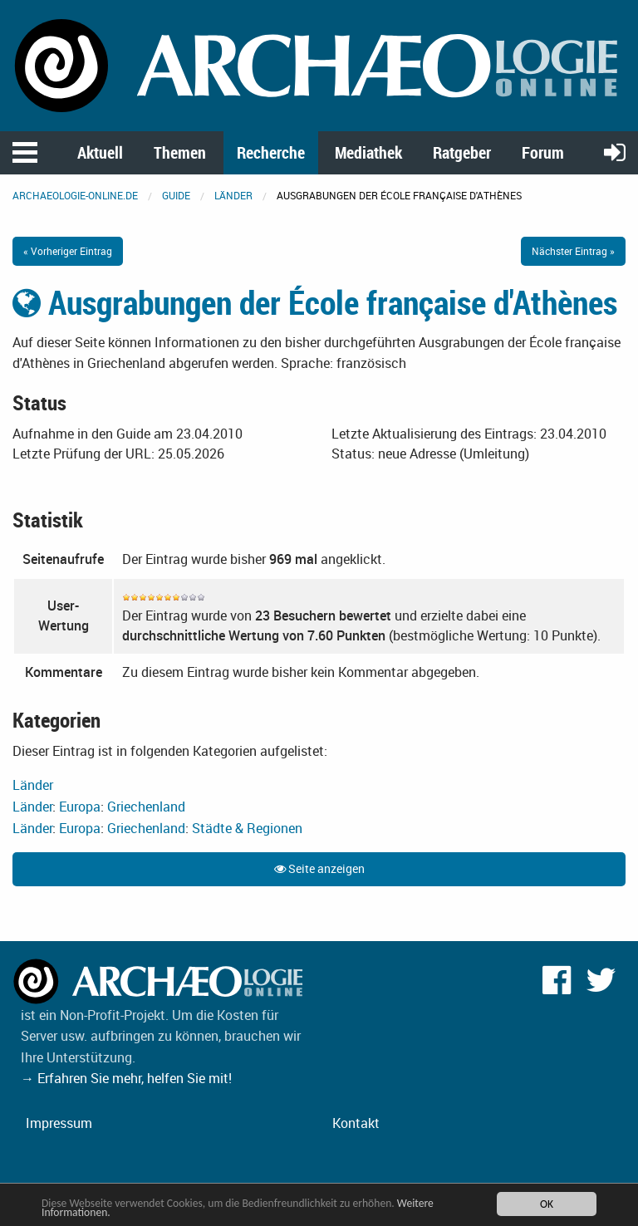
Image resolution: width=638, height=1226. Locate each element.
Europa (80, 806)
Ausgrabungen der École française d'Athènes (314, 302)
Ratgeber (462, 152)
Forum (543, 152)
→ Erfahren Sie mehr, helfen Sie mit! (126, 1078)
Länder (233, 195)
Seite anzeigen (319, 868)
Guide (176, 195)
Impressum (59, 1123)
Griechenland (146, 806)
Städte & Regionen (247, 828)
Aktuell (100, 152)
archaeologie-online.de (75, 195)
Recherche (271, 152)
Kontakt (356, 1123)
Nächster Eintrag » (573, 250)
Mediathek (368, 152)
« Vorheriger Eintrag (67, 250)
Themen (180, 152)
